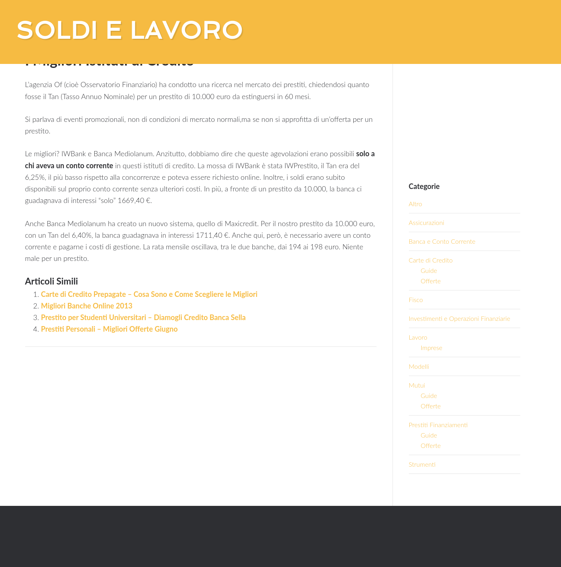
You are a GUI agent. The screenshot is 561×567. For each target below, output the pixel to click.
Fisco (416, 299)
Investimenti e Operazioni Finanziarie (459, 318)
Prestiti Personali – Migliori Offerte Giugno (109, 328)
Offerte (431, 280)
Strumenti (422, 464)
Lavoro (418, 337)
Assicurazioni (426, 222)
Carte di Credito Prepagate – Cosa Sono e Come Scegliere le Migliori (149, 294)
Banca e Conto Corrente (442, 241)
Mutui (417, 385)
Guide (429, 270)
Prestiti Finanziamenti (438, 424)
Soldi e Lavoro (129, 30)
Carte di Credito (431, 260)
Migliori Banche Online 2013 (87, 305)
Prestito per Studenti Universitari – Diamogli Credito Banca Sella (143, 317)
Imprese (431, 347)
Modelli (419, 366)
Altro (415, 203)
